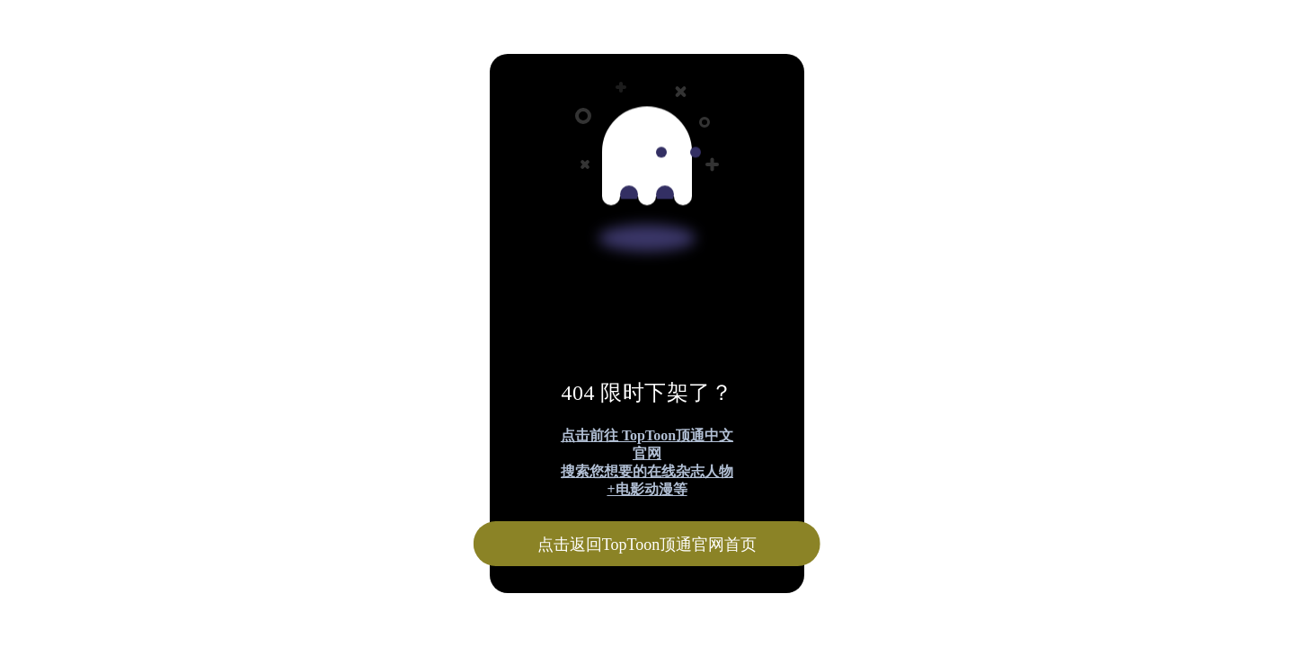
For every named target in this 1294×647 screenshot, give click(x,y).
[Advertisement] (546, 133)
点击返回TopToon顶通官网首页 (647, 545)
